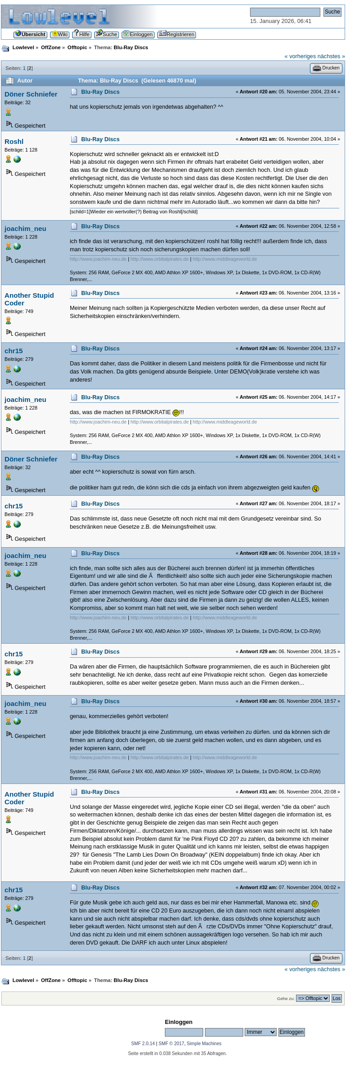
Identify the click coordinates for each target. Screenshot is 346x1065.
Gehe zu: (286, 998)
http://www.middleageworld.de (225, 259)
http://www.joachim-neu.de (98, 259)
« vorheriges (300, 56)
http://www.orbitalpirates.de (160, 259)
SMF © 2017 (171, 1043)
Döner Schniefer (31, 94)
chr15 (14, 351)
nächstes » (331, 56)
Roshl (14, 141)
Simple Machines (204, 1043)
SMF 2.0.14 (143, 1043)
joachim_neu (25, 228)
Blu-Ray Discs (100, 92)
